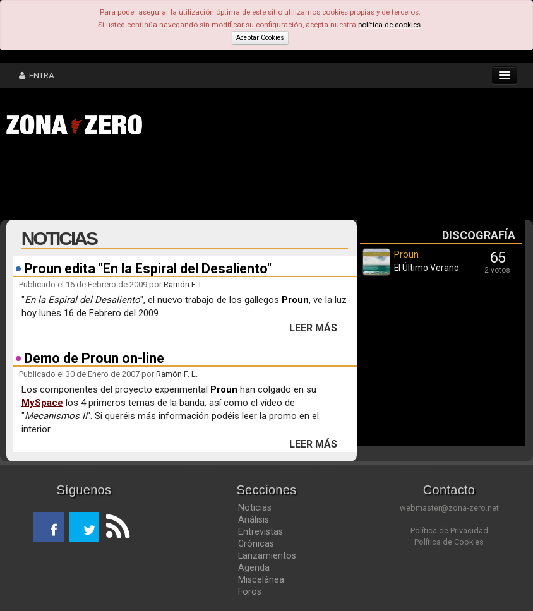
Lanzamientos (267, 555)
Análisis (253, 519)
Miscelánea (261, 579)
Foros (249, 591)
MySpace (42, 402)
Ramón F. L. (184, 284)
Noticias (255, 507)
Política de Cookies (449, 542)
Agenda (254, 567)
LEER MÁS (313, 328)
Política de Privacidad (449, 530)
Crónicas (256, 543)
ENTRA (36, 75)
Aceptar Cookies (260, 37)
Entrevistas (260, 531)
